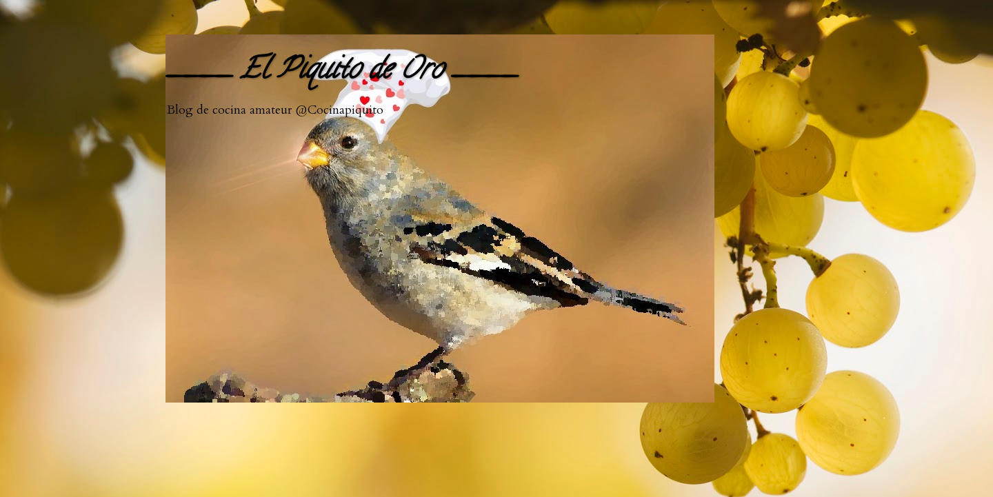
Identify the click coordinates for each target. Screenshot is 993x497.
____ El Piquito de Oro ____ (341, 72)
